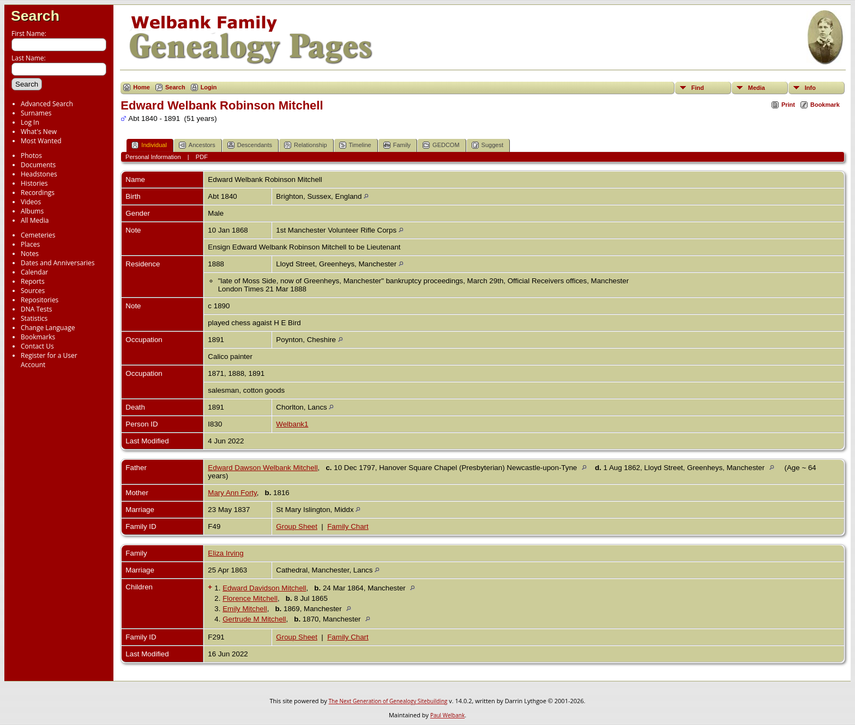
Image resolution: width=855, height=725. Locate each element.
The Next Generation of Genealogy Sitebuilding (388, 701)
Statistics (34, 318)
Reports (33, 281)
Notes (30, 253)
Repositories (39, 299)
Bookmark (825, 104)
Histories (34, 183)
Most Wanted (41, 140)
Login (209, 87)
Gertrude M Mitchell (254, 619)
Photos (31, 155)
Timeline (355, 145)
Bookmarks (38, 337)
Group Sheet (296, 526)
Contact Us (37, 346)
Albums (32, 211)
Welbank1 (292, 424)
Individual (148, 145)
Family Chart (348, 526)
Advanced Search (47, 103)
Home (141, 87)
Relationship (305, 145)
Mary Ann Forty (232, 493)
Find (697, 87)
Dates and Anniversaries (57, 262)
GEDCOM (441, 145)
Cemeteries (38, 235)
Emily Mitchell (244, 609)
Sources (33, 290)
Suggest (487, 145)
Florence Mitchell (250, 598)
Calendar (34, 272)
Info (810, 87)
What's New (39, 131)
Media (756, 87)
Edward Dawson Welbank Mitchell (262, 468)
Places (30, 244)
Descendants (249, 145)
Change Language (48, 327)
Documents (38, 164)
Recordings (38, 192)
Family (397, 145)
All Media (35, 220)
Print (788, 104)
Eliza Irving (225, 553)
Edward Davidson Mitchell (264, 588)
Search (35, 16)
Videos (31, 201)
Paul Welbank (447, 715)
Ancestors (197, 145)
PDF (202, 157)
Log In (30, 122)
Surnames (36, 113)
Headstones (39, 174)
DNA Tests (36, 309)
